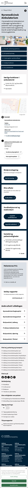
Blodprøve (6, 389)
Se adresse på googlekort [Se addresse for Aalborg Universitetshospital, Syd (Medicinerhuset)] (12, 152)
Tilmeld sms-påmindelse (9, 391)
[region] (14, 477)
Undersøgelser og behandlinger (12, 58)
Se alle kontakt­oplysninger (13, 136)
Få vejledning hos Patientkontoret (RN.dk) (14, 398)
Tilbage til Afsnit (6, 10)
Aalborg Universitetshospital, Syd (12, 351)
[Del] (25, 11)
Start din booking (9, 178)
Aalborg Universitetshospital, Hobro (12, 363)
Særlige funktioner (9, 63)
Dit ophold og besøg (9, 53)
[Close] (26, 468)
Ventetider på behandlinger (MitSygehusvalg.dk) (14, 241)
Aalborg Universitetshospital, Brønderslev (14, 370)
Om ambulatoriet (8, 67)
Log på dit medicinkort (11, 224)
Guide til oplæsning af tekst (10, 414)
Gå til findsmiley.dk (17, 298)
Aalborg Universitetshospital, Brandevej (13, 360)
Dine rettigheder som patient (11, 395)
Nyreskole (8, 89)
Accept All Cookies (14, 485)
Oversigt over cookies (8, 417)
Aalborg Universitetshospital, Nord (12, 353)
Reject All (14, 481)
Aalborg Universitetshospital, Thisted (12, 365)
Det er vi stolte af (10, 282)
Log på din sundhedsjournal (12, 216)
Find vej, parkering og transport (11, 347)
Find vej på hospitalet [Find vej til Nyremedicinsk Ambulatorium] (11, 156)
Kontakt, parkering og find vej (11, 49)
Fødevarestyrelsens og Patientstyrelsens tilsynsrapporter (13, 424)
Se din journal (6, 387)
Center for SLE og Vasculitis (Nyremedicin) (13, 84)
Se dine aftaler (9, 197)
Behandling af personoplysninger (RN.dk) (13, 401)
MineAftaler (6, 384)
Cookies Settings (14, 476)
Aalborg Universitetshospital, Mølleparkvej (14, 358)
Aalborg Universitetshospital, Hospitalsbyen (14, 355)
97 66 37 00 (7, 124)
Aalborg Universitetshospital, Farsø (12, 367)
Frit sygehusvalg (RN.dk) (12, 245)
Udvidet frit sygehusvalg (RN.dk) (12, 249)
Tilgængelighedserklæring (10, 412)
